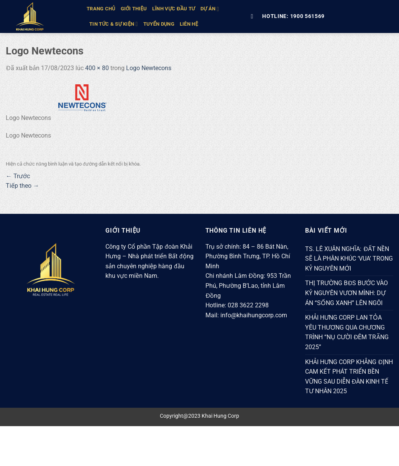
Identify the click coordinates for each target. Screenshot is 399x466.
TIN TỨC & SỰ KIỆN (113, 24)
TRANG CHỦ (101, 8)
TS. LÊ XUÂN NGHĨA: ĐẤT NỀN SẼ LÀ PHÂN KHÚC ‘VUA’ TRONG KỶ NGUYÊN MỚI (349, 258)
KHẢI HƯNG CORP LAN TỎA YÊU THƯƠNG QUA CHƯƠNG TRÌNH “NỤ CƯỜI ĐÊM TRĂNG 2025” (347, 332)
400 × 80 (97, 68)
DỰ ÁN (209, 9)
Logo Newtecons (148, 68)
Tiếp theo (22, 185)
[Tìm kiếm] (254, 16)
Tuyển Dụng (158, 24)
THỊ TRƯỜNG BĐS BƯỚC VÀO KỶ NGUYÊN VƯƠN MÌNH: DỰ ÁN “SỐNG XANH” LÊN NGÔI (346, 292)
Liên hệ (189, 24)
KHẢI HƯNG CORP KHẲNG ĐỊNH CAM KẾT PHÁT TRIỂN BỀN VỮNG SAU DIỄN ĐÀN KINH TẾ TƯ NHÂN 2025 (349, 376)
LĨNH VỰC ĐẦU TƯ (173, 8)
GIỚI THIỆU (134, 8)
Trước (18, 176)
